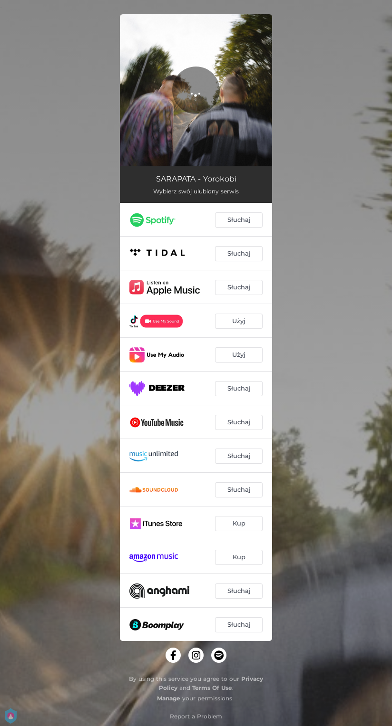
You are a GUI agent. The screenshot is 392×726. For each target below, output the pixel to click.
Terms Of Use (212, 687)
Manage (168, 698)
